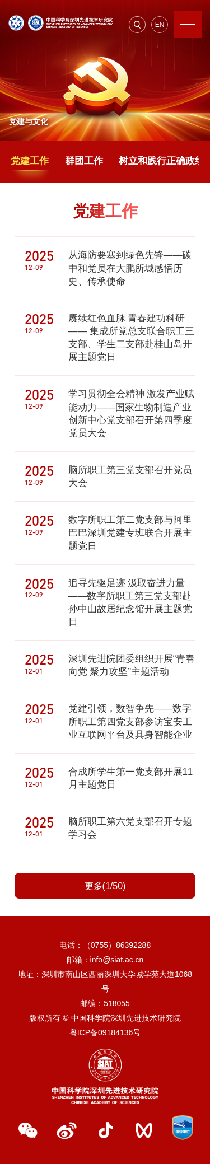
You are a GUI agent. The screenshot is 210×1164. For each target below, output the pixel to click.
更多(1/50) (105, 886)
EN (160, 25)
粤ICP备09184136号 (105, 1032)
